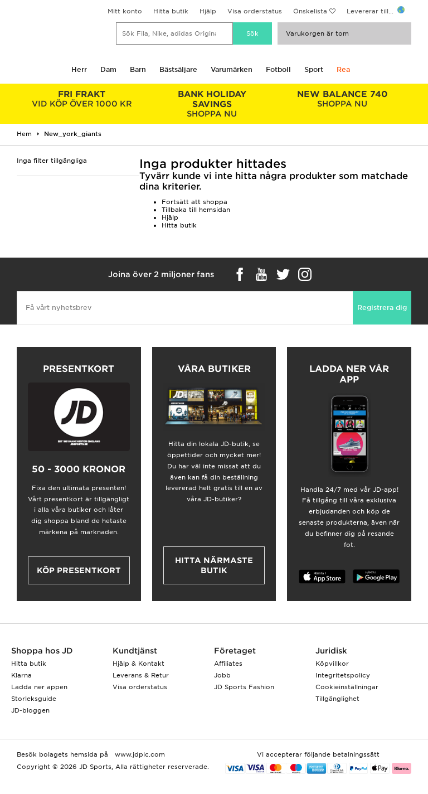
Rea (343, 69)
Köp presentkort (79, 570)
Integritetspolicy (342, 675)
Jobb (222, 675)
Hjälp (208, 11)
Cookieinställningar (346, 687)
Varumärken (231, 69)
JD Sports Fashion (244, 687)
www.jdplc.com (139, 754)
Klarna (21, 675)
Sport (313, 69)
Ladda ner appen (39, 687)
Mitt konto (125, 11)
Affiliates (228, 663)
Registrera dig (382, 307)
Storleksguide (33, 699)
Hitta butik (170, 11)
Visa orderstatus (254, 11)
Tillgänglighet (337, 699)
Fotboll (278, 69)
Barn (138, 69)
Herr (79, 69)
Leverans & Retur (141, 675)
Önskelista (310, 11)
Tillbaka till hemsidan (196, 210)
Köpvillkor (332, 663)
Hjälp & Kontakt (138, 663)
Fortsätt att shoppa (194, 202)
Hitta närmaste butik (214, 565)
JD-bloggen (30, 710)
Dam (108, 69)
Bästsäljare (178, 69)
